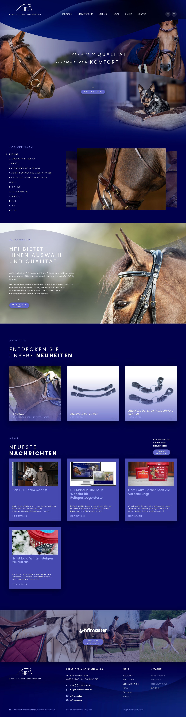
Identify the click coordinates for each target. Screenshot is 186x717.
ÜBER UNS (103, 14)
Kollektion (67, 14)
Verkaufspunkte (85, 14)
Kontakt (142, 14)
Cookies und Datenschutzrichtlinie (79, 709)
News (116, 14)
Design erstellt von (133, 709)
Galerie (128, 14)
